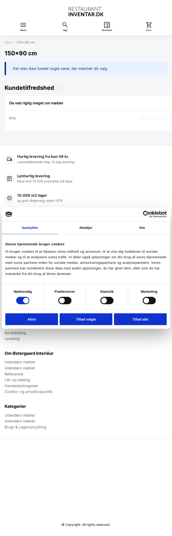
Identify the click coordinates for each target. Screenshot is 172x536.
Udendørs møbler (20, 368)
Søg (65, 30)
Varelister (106, 30)
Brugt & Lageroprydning (25, 427)
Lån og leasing (17, 379)
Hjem (8, 42)
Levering (12, 338)
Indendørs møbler (20, 362)
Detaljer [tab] (86, 228)
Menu (23, 30)
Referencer (14, 374)
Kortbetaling (15, 332)
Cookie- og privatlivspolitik (28, 391)
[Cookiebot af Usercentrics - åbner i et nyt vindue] (146, 214)
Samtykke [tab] (30, 228)
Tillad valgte (86, 319)
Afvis (31, 319)
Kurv (148, 30)
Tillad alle (140, 319)
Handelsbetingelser (21, 385)
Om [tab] (142, 228)
